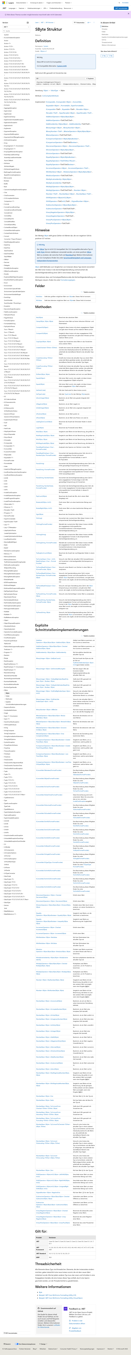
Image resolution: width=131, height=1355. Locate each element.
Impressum (100, 1349)
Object (45, 90)
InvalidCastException (79, 801)
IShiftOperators (51, 197)
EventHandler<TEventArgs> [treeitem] (13, 303)
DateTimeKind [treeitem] (8, 251)
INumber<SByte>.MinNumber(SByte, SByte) (50, 990)
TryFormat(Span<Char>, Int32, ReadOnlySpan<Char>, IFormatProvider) (46, 561)
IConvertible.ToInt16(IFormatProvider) (47, 821)
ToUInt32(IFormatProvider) (81, 883)
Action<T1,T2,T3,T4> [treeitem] (10, 52)
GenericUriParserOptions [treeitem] (12, 417)
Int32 (64, 197)
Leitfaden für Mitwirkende (49, 1326)
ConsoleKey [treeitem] (7, 216)
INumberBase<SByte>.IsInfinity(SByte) (48, 1025)
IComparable (50, 102)
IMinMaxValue (51, 172)
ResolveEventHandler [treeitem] (10, 676)
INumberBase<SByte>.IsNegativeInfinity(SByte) (51, 1041)
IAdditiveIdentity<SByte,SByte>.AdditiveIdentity (51, 652)
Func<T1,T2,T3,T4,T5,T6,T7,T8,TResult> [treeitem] (16, 353)
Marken (110, 1349)
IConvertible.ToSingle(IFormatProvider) (48, 854)
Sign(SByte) (39, 514)
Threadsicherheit (107, 42)
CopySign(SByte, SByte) (43, 341)
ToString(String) (41, 534)
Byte (43, 252)
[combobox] (16, 27)
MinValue (39, 300)
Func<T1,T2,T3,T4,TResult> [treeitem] (12, 341)
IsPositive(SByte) (41, 414)
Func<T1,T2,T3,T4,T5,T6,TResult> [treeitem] (14, 347)
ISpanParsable (64, 113)
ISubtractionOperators (54, 205)
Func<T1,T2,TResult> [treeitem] (10, 335)
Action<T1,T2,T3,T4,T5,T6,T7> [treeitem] (13, 61)
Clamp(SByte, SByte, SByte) (44, 321)
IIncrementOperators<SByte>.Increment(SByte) (51, 933)
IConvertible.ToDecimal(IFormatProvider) (48, 805)
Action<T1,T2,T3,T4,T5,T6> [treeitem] (12, 58)
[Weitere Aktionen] (94, 22)
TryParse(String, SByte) (43, 612)
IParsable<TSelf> (52, 113)
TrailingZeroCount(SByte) (44, 553)
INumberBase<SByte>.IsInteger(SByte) (48, 1031)
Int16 (38, 252)
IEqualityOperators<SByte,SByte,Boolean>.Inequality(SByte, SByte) (52, 921)
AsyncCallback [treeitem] (8, 160)
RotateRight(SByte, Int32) (44, 508)
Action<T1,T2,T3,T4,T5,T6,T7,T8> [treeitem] (14, 64)
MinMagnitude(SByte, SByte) (45, 443)
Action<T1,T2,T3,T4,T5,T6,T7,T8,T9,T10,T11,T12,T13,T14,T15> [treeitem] (17, 95)
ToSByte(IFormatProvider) (81, 850)
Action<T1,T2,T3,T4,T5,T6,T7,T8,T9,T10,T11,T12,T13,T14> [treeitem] (17, 90)
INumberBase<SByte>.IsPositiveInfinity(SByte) (50, 1051)
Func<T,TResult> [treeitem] (9, 332)
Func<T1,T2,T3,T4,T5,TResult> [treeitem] (13, 344)
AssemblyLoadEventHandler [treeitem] (12, 157)
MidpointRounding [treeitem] (10, 568)
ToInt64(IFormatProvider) (81, 842)
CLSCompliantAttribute (50, 96)
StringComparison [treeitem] (9, 733)
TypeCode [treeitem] (7, 806)
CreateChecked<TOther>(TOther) (46, 348)
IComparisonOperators (54, 139)
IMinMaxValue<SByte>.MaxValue (46, 937)
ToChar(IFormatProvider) (80, 791)
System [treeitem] (6, 35)
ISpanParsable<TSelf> (84, 113)
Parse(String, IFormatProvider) (45, 469)
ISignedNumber (77, 201)
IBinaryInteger (51, 128)
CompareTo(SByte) (42, 333)
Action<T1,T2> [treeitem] (8, 46)
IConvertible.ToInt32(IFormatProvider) (48, 830)
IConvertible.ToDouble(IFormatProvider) (48, 813)
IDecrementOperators (53, 146)
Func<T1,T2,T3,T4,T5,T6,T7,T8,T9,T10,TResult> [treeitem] (17, 360)
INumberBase (64, 194)
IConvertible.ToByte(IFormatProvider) (47, 778)
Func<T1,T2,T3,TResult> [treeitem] (11, 338)
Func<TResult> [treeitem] (9, 329)
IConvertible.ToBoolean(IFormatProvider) (48, 770)
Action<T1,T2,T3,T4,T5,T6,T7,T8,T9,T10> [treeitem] (16, 70)
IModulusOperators (70, 172)
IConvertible (77, 102)
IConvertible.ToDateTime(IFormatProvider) (49, 795)
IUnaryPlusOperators (53, 220)
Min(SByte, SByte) (41, 439)
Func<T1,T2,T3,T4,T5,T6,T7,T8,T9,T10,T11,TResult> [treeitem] (17, 365)
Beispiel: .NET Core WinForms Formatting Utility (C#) (57, 1295)
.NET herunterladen (121, 8)
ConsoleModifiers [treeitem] (9, 221)
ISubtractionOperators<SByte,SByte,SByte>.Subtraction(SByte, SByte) (52, 1204)
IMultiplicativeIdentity (53, 179)
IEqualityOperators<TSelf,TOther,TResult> (61, 161)
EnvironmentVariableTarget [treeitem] (12, 294)
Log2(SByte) (40, 428)
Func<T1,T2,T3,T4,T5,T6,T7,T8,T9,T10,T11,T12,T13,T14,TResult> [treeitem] (17, 381)
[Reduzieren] (27, 22)
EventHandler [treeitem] (8, 300)
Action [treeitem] (6, 40)
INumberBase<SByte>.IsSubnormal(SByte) (49, 1063)
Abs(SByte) (39, 317)
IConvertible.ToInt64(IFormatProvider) (48, 838)
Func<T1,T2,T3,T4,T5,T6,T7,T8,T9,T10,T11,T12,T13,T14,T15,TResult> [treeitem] (17, 387)
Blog (34, 1349)
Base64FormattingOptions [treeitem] (12, 175)
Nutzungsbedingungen (87, 1349)
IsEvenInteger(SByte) (42, 398)
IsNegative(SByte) (41, 404)
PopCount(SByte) (41, 496)
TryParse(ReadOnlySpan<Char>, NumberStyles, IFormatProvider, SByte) (46, 575)
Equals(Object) (40, 378)
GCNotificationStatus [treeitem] (10, 411)
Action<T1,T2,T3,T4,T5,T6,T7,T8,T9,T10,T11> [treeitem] (17, 74)
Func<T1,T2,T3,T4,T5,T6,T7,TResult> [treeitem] (15, 350)
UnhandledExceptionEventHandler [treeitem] (14, 841)
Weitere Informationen (109, 45)
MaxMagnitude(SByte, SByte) (45, 435)
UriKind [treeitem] (6, 864)
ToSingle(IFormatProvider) (81, 858)
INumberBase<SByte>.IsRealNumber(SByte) (50, 1057)
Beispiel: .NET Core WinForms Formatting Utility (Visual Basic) (61, 1298)
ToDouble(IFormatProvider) (81, 818)
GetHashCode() (41, 390)
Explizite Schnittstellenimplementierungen (115, 37)
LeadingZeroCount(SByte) (44, 422)
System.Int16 (62, 66)
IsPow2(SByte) (40, 418)
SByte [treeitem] (7, 693)
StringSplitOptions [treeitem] (10, 739)
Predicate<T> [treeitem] (8, 649)
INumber (77, 190)
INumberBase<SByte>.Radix (45, 1100)
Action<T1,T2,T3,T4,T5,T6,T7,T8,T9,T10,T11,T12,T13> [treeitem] (17, 84)
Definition (105, 26)
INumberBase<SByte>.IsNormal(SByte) (48, 1047)
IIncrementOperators (53, 168)
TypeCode (68, 394)
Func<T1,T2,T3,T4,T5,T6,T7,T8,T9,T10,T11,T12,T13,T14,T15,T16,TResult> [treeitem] (17, 392)
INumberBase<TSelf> (84, 194)
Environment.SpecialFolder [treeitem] (12, 289)
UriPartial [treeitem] (7, 870)
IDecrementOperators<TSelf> (79, 146)
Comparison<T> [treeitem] (9, 201)
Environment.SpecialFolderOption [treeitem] (14, 291)
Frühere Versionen (24, 1349)
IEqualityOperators (52, 157)
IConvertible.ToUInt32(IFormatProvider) (48, 879)
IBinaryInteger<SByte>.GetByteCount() (48, 658)
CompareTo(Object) (42, 327)
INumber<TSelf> (52, 194)
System (46, 46)
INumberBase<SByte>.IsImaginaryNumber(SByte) (51, 1019)
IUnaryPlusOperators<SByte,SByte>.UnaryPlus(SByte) (53, 1223)
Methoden (105, 34)
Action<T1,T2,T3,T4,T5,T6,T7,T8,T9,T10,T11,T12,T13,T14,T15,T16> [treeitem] (17, 101)
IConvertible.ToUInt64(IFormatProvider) (48, 887)
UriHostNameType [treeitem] (9, 862)
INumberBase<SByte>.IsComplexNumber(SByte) (51, 1009)
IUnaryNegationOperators (55, 212)
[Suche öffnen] (119, 3)
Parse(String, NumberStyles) (45, 478)
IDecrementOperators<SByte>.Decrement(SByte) (51, 901)
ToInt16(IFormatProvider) (80, 826)
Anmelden (125, 3)
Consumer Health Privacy (68, 1349)
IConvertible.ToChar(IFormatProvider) (47, 787)
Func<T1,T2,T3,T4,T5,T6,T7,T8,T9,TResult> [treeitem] (17, 355)
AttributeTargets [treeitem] (9, 166)
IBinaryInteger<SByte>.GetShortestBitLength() (50, 669)
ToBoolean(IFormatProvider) (81, 775)
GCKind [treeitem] (6, 405)
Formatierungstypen (68, 280)
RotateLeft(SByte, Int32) (43, 502)
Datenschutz (52, 1349)
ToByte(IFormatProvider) (80, 783)
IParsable (79, 109)
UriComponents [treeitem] (9, 850)
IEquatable (49, 105)
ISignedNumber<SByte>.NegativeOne (48, 1192)
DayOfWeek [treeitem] (7, 256)
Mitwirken (43, 1349)
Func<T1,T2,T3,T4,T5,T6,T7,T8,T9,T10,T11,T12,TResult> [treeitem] (17, 370)
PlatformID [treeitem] (7, 643)
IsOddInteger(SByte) (42, 408)
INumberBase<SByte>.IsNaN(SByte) (47, 1037)
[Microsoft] (3, 2)
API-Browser (49, 22)
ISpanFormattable (77, 105)
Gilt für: (104, 40)
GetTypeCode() (40, 394)
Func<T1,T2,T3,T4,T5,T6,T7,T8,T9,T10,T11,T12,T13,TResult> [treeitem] (17, 376)
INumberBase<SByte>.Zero (44, 1170)
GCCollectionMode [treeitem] (10, 399)
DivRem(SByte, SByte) (43, 374)
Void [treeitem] (5, 908)
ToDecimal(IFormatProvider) (81, 809)
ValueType (54, 90)
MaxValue (69, 255)
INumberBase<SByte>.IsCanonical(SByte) (49, 1001)
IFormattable (65, 105)
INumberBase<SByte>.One (44, 1096)
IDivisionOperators (52, 150)
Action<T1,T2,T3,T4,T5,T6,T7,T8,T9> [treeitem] (15, 67)
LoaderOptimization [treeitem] (10, 533)
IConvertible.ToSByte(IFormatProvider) (48, 846)
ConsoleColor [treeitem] (8, 213)
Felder (104, 32)
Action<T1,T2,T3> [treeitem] (9, 49)
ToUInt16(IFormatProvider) (81, 875)
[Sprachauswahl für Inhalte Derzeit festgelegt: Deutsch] (7, 1344)
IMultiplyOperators (52, 186)
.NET (42, 22)
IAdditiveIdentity (52, 124)
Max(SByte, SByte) (41, 432)
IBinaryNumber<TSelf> (54, 131)
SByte (68, 102)
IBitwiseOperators (70, 131)
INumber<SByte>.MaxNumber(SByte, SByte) (50, 980)
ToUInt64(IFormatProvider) (81, 891)
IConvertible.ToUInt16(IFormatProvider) (48, 870)
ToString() (39, 518)
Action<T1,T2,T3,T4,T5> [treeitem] (11, 55)
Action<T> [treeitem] (7, 43)
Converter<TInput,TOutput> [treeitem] (13, 239)
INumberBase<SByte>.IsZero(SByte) (47, 1069)
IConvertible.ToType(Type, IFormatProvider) (49, 862)
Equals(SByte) (40, 384)
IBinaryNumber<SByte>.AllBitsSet (46, 710)
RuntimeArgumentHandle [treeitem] (12, 678)
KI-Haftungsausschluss (9, 1349)
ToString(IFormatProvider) (44, 524)
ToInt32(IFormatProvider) (81, 834)
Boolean (75, 139)
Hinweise (104, 29)
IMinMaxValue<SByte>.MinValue (46, 943)
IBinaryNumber (68, 128)
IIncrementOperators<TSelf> (78, 168)
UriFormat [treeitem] (7, 856)
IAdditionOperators (53, 116)
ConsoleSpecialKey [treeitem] (10, 224)
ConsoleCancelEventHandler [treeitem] (13, 210)
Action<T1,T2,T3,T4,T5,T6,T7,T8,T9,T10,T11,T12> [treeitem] (17, 79)
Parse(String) (40, 463)
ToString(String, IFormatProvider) (46, 543)
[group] (65, 83)
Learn (37, 22)
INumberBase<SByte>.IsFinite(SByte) (47, 1015)
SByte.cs (43, 51)
